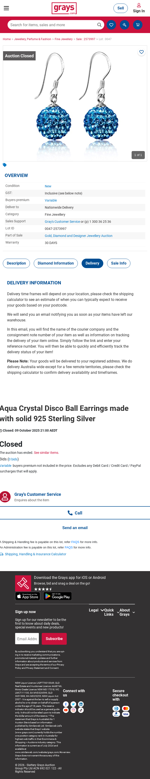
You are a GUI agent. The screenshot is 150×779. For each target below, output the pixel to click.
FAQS (75, 542)
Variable (51, 200)
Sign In (139, 11)
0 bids (13, 459)
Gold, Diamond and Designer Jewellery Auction (78, 236)
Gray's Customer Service (62, 221)
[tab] (16, 263)
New (48, 186)
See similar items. (46, 453)
